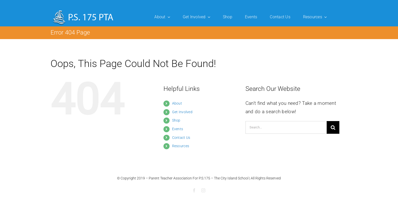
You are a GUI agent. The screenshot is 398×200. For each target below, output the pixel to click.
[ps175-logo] (83, 10)
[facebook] (194, 190)
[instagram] (203, 190)
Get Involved (182, 112)
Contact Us (181, 138)
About (177, 103)
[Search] (333, 127)
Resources (180, 146)
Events (177, 129)
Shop (176, 120)
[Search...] (286, 127)
